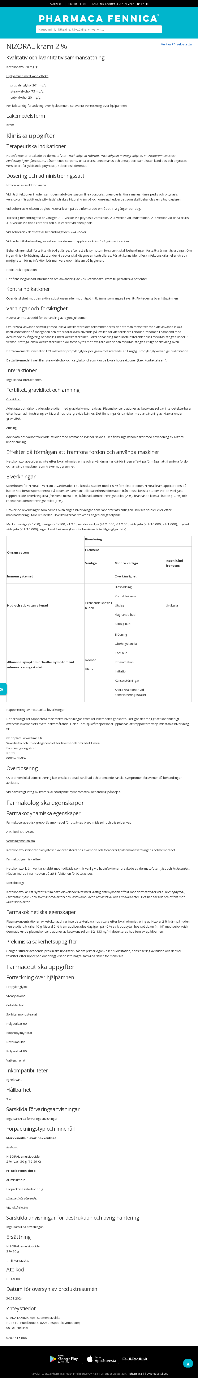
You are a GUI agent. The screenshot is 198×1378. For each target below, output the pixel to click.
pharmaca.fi (136, 1373)
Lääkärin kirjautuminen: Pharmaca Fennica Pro (120, 3)
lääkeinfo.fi (55, 3)
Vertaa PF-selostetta (176, 44)
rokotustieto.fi (77, 3)
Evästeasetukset (157, 1373)
